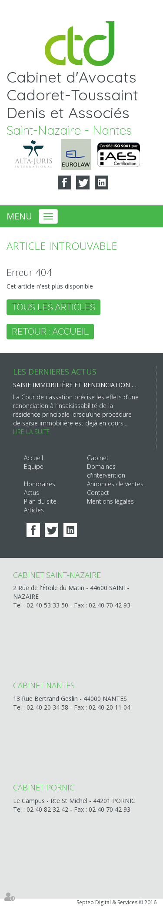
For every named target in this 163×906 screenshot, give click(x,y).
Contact (98, 492)
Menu (19, 216)
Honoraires (39, 484)
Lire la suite (31, 432)
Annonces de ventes (115, 484)
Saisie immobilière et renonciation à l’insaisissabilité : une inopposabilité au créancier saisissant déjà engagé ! (76, 385)
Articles (34, 510)
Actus (31, 492)
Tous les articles (53, 307)
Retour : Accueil (50, 331)
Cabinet (98, 458)
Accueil (33, 458)
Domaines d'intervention (106, 470)
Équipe (33, 466)
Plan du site (40, 501)
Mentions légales (110, 501)
